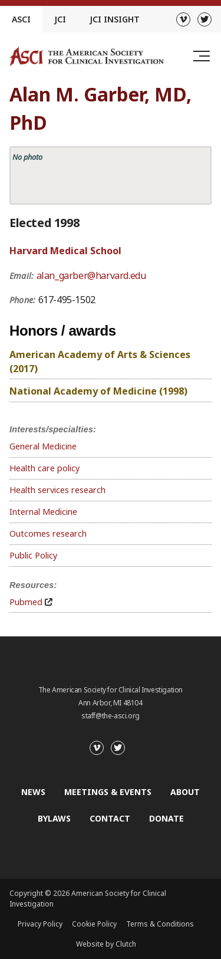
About (185, 791)
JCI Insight (115, 19)
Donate (166, 818)
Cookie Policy (94, 924)
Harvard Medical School (65, 250)
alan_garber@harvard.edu (91, 275)
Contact (110, 818)
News (33, 791)
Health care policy (44, 468)
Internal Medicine (43, 511)
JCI (60, 19)
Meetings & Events (107, 791)
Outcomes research (48, 533)
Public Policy (33, 555)
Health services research (57, 489)
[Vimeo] (183, 19)
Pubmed (25, 601)
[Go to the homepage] (86, 56)
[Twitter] (204, 19)
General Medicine (43, 446)
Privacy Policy (40, 924)
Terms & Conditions (160, 924)
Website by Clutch (106, 944)
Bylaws (54, 818)
